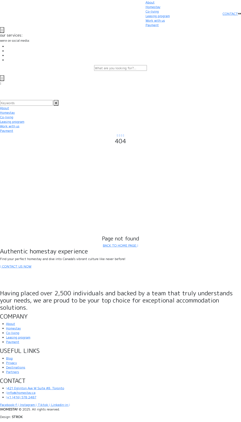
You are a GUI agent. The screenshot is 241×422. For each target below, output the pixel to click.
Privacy (11, 362)
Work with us (155, 20)
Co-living (152, 11)
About (150, 2)
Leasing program (158, 16)
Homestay (153, 7)
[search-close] (2, 78)
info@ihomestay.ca (20, 392)
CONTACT (230, 13)
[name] (2, 30)
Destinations (15, 367)
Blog (9, 358)
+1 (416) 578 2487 (21, 397)
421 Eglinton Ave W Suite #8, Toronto (35, 388)
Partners (12, 372)
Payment (152, 25)
